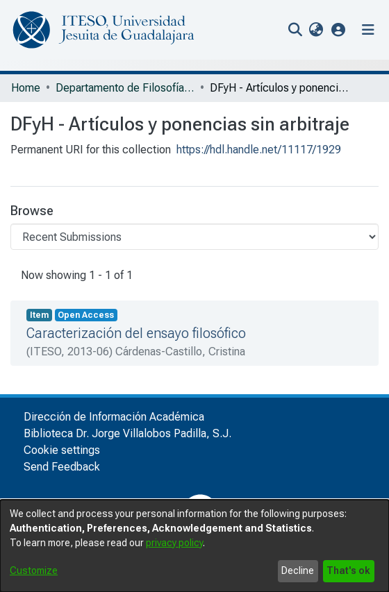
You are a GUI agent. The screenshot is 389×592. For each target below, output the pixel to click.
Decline (297, 570)
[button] (339, 29)
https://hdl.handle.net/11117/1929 (258, 149)
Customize (34, 570)
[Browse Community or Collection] (194, 236)
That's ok (348, 570)
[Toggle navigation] (368, 30)
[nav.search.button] (295, 30)
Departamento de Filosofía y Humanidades (125, 87)
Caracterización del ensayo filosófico (136, 333)
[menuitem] (315, 30)
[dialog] (194, 546)
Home (25, 87)
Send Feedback (62, 466)
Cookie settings (62, 450)
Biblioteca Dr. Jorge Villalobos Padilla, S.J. (127, 433)
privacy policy (174, 542)
